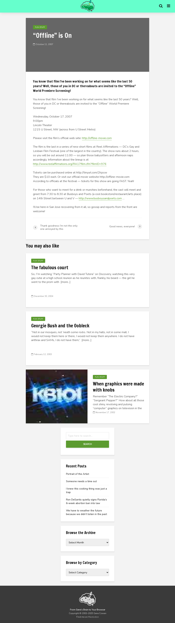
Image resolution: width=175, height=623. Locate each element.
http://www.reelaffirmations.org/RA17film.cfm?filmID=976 (70, 164)
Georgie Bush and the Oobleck (60, 326)
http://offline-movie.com (97, 138)
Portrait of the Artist (77, 474)
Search (87, 444)
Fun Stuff (40, 27)
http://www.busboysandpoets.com (100, 198)
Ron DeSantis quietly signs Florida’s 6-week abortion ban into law (86, 501)
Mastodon (93, 616)
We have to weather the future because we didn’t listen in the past (86, 512)
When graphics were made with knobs (118, 387)
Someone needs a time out (81, 481)
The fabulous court (49, 268)
